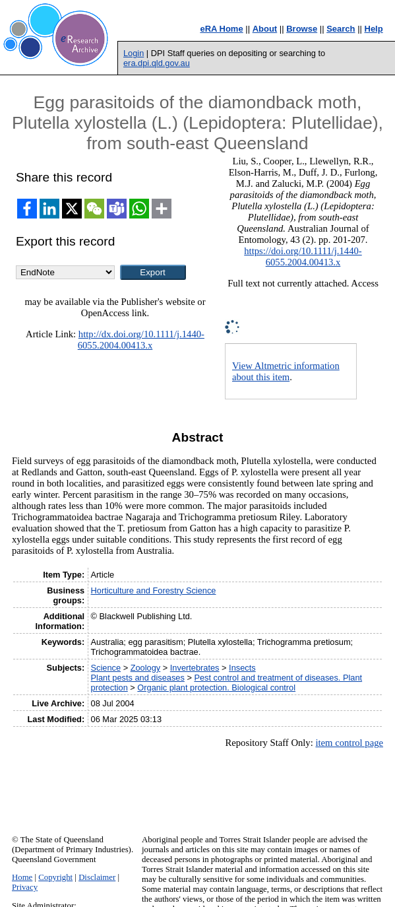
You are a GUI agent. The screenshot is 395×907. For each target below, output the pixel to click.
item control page (349, 742)
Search (340, 29)
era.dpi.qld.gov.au (156, 63)
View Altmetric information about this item (286, 371)
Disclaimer (96, 877)
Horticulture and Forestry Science (153, 590)
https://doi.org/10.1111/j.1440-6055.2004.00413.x (302, 256)
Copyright (55, 877)
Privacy (25, 887)
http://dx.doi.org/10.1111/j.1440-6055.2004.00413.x (141, 340)
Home (22, 877)
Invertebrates (195, 668)
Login (133, 53)
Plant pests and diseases (138, 678)
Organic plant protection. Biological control (216, 687)
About (265, 29)
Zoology (146, 668)
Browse (301, 29)
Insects (242, 668)
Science (106, 668)
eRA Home (221, 29)
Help (374, 29)
